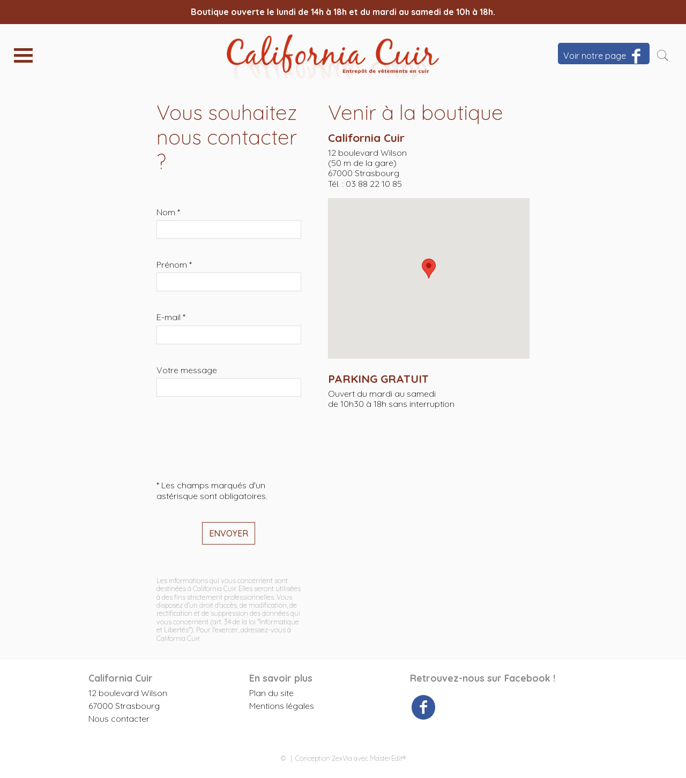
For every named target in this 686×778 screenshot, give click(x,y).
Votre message (186, 370)
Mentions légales (281, 705)
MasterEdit (386, 758)
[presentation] (237, 438)
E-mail (170, 317)
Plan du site (271, 693)
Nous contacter (119, 718)
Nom (168, 212)
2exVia (342, 758)
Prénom (174, 265)
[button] (429, 268)
